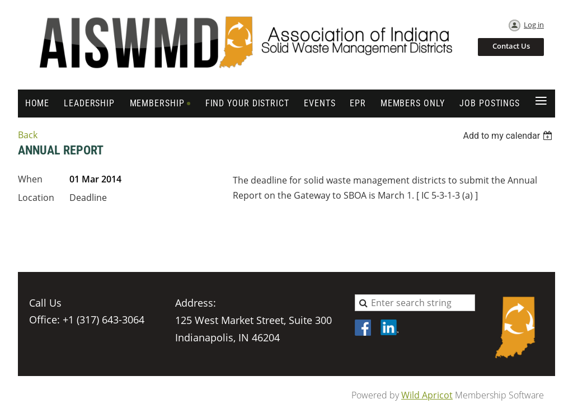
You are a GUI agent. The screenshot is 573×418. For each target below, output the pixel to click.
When (30, 179)
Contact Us (511, 46)
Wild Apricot (427, 395)
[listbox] (509, 136)
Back (27, 135)
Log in (534, 25)
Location (36, 197)
